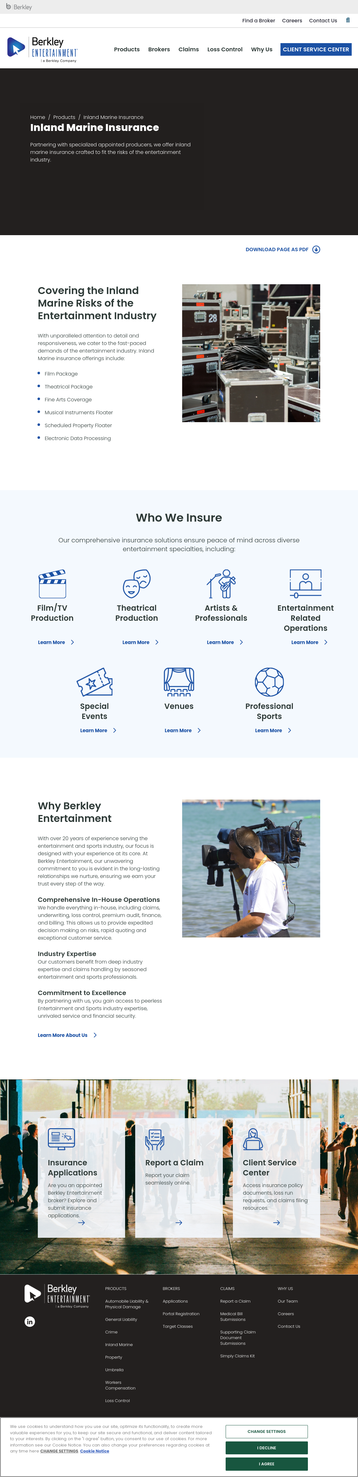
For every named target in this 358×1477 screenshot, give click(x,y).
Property (113, 1357)
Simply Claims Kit (237, 1356)
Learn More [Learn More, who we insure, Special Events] (93, 730)
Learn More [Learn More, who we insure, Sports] (268, 730)
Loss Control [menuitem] (225, 49)
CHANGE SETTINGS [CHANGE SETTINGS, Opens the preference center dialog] (267, 1434)
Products (64, 117)
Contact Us (323, 20)
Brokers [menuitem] (159, 49)
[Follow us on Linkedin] (30, 1322)
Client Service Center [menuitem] (316, 49)
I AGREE (266, 1467)
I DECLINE (266, 1451)
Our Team (288, 1301)
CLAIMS (227, 1289)
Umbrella (114, 1370)
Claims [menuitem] (189, 49)
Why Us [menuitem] (262, 49)
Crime (111, 1332)
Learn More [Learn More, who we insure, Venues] (178, 730)
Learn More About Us (63, 1035)
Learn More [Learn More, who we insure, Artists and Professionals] (220, 642)
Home (37, 117)
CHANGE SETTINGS (59, 1454)
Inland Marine (119, 1345)
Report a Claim (235, 1301)
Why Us (285, 1289)
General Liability (121, 1319)
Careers (292, 20)
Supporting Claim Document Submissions (238, 1337)
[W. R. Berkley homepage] (19, 7)
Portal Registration (181, 1314)
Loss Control (117, 1401)
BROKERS (171, 1289)
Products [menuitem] (127, 49)
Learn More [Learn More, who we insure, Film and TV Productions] (51, 642)
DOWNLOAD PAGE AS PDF (277, 249)
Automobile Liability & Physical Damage (126, 1304)
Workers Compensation (120, 1385)
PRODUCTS (115, 1289)
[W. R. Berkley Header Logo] (42, 49)
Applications (175, 1301)
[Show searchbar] (348, 21)
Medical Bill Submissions (232, 1316)
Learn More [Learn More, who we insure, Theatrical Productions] (136, 642)
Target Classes (178, 1326)
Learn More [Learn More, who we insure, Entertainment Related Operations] (305, 642)
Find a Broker (258, 20)
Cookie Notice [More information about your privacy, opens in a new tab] (94, 1454)
